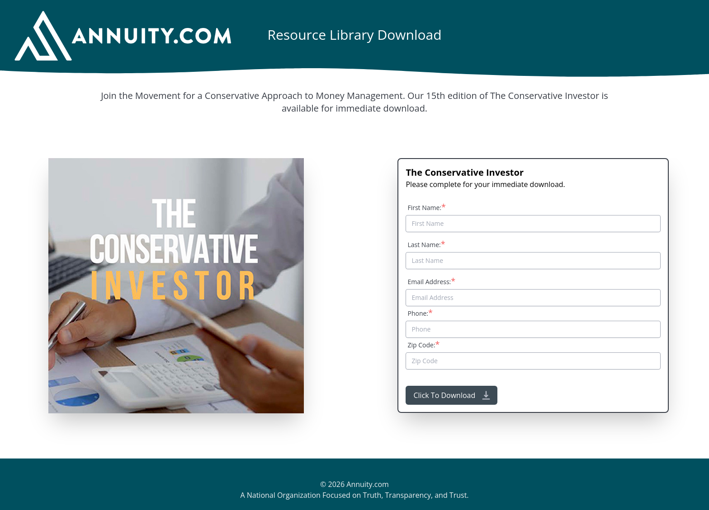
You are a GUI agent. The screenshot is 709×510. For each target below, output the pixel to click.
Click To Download (452, 395)
